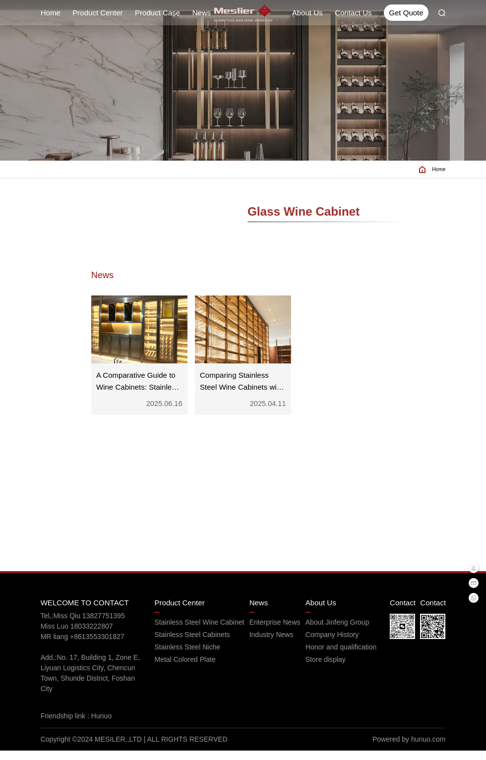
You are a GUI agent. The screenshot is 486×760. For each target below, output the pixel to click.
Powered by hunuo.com (408, 749)
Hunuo (104, 725)
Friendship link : (66, 725)
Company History (332, 644)
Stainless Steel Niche (187, 656)
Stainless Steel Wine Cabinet (199, 632)
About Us (307, 12)
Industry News (271, 644)
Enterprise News (275, 632)
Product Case (157, 12)
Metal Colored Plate (184, 669)
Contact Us (353, 12)
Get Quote (406, 12)
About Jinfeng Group (337, 632)
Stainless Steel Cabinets (192, 644)
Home (51, 12)
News (201, 12)
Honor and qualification (341, 656)
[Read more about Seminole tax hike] (243, 13)
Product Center (97, 12)
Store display (325, 669)
